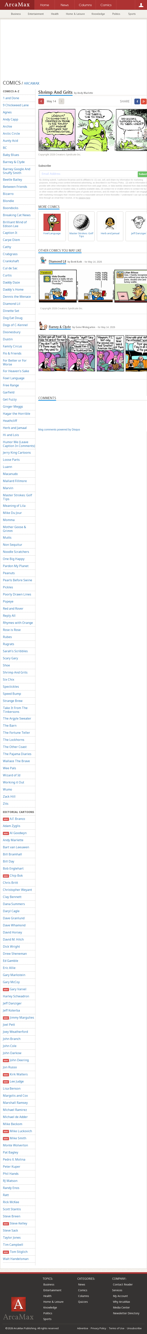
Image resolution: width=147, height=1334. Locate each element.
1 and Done (11, 98)
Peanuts (9, 573)
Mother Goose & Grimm (14, 529)
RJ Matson (10, 1181)
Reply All (9, 615)
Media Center (121, 1307)
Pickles (8, 587)
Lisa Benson (11, 1088)
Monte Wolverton (15, 1145)
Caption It (10, 233)
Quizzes (83, 1301)
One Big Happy (13, 559)
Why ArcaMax (121, 1301)
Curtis (7, 275)
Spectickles (11, 686)
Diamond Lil (11, 304)
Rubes (7, 637)
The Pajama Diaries (17, 754)
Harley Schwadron (16, 996)
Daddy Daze (11, 282)
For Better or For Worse (15, 362)
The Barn (9, 725)
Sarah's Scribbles (15, 651)
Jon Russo (10, 1067)
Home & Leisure (75, 14)
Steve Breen (11, 1216)
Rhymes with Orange (18, 623)
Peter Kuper (11, 1166)
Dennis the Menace (17, 296)
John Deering (16, 1060)
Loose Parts (11, 460)
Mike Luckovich (17, 1131)
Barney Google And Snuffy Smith (16, 171)
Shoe (6, 665)
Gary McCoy (11, 982)
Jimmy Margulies (18, 1017)
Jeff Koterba (11, 1010)
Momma (9, 520)
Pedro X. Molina (14, 1159)
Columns (83, 1296)
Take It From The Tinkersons (15, 710)
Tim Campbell (13, 1244)
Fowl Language (13, 378)
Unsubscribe (134, 1328)
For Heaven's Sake (16, 371)
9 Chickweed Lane (16, 105)
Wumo (7, 789)
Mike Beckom (12, 1124)
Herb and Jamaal (15, 428)
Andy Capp (10, 119)
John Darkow (12, 1053)
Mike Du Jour (12, 513)
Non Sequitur (12, 545)
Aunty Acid (10, 141)
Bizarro (8, 194)
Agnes (7, 112)
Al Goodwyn (15, 833)
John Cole (9, 1046)
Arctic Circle (11, 133)
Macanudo (10, 474)
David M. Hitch (13, 939)
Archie (7, 126)
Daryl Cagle (11, 911)
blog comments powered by (59, 429)
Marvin (8, 488)
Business (16, 14)
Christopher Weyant (17, 890)
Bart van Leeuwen (16, 847)
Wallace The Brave (16, 761)
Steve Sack (10, 1230)
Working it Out (13, 782)
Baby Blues (11, 155)
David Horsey (12, 932)
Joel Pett (9, 1024)
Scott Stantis (12, 1209)
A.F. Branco (14, 819)
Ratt (6, 1195)
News (81, 1284)
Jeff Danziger (12, 1003)
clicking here (84, 198)
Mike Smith (14, 1138)
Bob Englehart (13, 868)
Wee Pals (9, 768)
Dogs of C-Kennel (15, 325)
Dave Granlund (13, 918)
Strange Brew (13, 701)
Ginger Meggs (13, 406)
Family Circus (12, 346)
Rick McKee (11, 1202)
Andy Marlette (13, 840)
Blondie (8, 201)
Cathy (7, 247)
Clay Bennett (12, 897)
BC (5, 148)
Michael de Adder (15, 1117)
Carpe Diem (11, 240)
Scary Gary (10, 658)
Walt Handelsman (16, 1259)
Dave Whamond (14, 925)
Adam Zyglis (11, 826)
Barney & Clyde (14, 162)
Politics (116, 14)
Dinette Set (11, 311)
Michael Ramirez (15, 1110)
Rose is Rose (12, 630)
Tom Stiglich (15, 1252)
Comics (82, 1290)
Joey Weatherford (15, 1032)
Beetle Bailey (12, 179)
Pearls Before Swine (17, 580)
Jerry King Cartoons (17, 452)
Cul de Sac (10, 268)
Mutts (7, 537)
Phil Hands (11, 1174)
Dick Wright (11, 946)
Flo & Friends (12, 353)
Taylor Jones (12, 1237)
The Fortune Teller (16, 732)
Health (55, 14)
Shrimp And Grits (15, 672)
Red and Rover (13, 608)
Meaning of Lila (14, 506)
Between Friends (15, 187)
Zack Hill (9, 796)
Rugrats (8, 644)
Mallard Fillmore (15, 481)
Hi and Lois (11, 435)
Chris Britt (10, 883)
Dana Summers (14, 904)
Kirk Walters (15, 1074)
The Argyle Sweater (17, 718)
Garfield (8, 392)
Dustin (8, 339)
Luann (7, 467)
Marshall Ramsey (15, 1103)
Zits (5, 803)
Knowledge (98, 14)
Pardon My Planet (16, 566)
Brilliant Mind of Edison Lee (15, 224)
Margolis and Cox (15, 1095)
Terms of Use (116, 1328)
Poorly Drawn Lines (17, 594)
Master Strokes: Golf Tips (17, 497)
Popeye (8, 601)
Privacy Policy (98, 1328)
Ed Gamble (10, 961)
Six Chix (8, 679)
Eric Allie (9, 968)
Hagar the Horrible (16, 413)
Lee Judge (13, 1081)
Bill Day (8, 861)
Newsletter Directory (126, 1313)
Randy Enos (11, 1188)
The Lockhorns (13, 740)
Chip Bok (13, 875)
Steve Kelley (15, 1223)
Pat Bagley (10, 1152)
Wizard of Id (11, 775)
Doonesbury (11, 332)
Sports (132, 14)
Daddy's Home (13, 289)
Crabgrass (10, 254)
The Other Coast (15, 747)
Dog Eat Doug (12, 318)
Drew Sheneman (15, 953)
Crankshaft (11, 261)
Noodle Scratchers (16, 552)
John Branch (11, 1039)
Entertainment (36, 14)
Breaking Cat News (17, 215)
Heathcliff (10, 421)
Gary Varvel (14, 989)
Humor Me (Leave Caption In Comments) (19, 444)
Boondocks (10, 208)
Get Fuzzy (10, 399)
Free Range (11, 385)
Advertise (82, 1328)
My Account (120, 1296)
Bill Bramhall (12, 854)
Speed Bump (12, 694)
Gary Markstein (14, 975)
